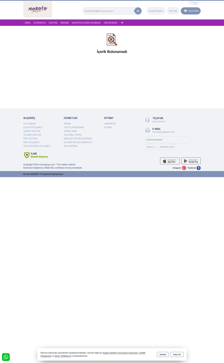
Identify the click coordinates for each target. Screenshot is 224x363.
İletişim (108, 127)
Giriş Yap (173, 11)
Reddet (163, 355)
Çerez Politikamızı (63, 356)
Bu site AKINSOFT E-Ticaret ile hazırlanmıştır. (43, 174)
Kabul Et (177, 355)
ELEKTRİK (53, 22)
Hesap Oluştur (156, 11)
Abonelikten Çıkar (167, 147)
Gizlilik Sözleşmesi (32, 127)
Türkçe (194, 2)
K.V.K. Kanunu (29, 123)
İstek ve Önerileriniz (74, 127)
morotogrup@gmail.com (163, 131)
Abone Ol (150, 147)
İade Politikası (30, 138)
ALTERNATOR (40, 22)
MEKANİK (65, 22)
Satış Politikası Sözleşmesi (36, 146)
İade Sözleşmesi (31, 142)
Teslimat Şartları (32, 134)
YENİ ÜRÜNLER (110, 22)
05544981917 (159, 121)
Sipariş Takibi (70, 131)
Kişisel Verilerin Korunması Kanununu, (121, 353)
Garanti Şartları (31, 131)
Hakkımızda (110, 123)
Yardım (67, 123)
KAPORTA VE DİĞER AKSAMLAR (86, 22)
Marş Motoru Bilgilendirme (78, 138)
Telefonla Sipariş (73, 134)
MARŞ (27, 22)
